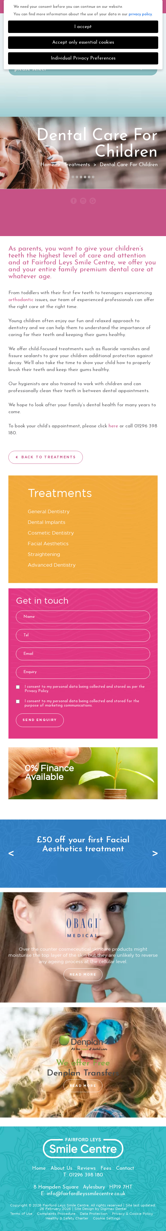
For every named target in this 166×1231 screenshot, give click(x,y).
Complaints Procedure (56, 1213)
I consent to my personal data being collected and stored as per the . (80, 689)
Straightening (44, 555)
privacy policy (140, 14)
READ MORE (83, 974)
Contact (125, 1168)
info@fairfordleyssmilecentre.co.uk (86, 1194)
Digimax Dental (113, 1208)
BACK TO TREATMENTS (48, 457)
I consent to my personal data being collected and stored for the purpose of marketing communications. (77, 703)
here (113, 426)
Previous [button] (12, 853)
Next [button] (153, 853)
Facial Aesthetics (48, 544)
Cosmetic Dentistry (51, 533)
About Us (61, 1168)
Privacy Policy (36, 691)
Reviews (86, 1168)
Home (39, 1168)
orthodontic (20, 299)
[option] (83, 845)
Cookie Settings (106, 1218)
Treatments (77, 165)
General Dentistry (49, 512)
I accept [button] (83, 27)
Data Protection (93, 1213)
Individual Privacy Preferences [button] (83, 58)
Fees (105, 1168)
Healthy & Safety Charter (67, 1218)
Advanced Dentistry (52, 565)
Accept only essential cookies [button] (83, 42)
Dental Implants (46, 522)
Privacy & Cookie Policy (132, 1213)
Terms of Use (21, 1213)
